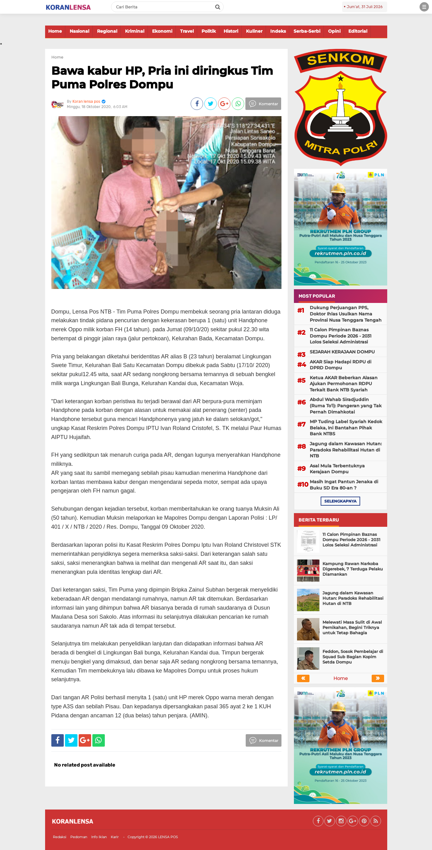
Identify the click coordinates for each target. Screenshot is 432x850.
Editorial (357, 31)
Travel (187, 31)
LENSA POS (168, 837)
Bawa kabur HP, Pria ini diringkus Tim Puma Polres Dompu (162, 77)
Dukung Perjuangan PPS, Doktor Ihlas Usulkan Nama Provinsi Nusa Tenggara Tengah (346, 314)
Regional (107, 31)
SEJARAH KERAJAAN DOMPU (342, 352)
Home (55, 31)
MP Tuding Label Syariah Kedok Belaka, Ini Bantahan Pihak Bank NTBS (346, 428)
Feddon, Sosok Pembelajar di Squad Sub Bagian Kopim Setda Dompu (353, 656)
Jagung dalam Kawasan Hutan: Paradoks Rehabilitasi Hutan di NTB (346, 450)
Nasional (79, 31)
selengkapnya (340, 501)
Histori (231, 31)
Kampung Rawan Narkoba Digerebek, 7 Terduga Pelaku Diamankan (353, 569)
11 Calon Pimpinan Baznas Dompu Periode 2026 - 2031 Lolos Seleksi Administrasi (340, 336)
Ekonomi (162, 31)
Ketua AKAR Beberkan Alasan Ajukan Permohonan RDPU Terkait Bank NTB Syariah (344, 384)
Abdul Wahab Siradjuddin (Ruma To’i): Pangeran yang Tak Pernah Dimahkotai (346, 405)
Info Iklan (99, 837)
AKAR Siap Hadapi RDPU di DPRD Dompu (340, 365)
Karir (114, 837)
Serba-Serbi (307, 31)
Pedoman (78, 837)
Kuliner (254, 31)
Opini (334, 31)
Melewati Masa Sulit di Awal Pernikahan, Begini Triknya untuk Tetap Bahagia (352, 627)
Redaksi (59, 837)
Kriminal (134, 31)
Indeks (278, 31)
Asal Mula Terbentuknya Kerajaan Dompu (337, 469)
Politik (209, 31)
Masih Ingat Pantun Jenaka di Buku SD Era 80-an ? (344, 485)
